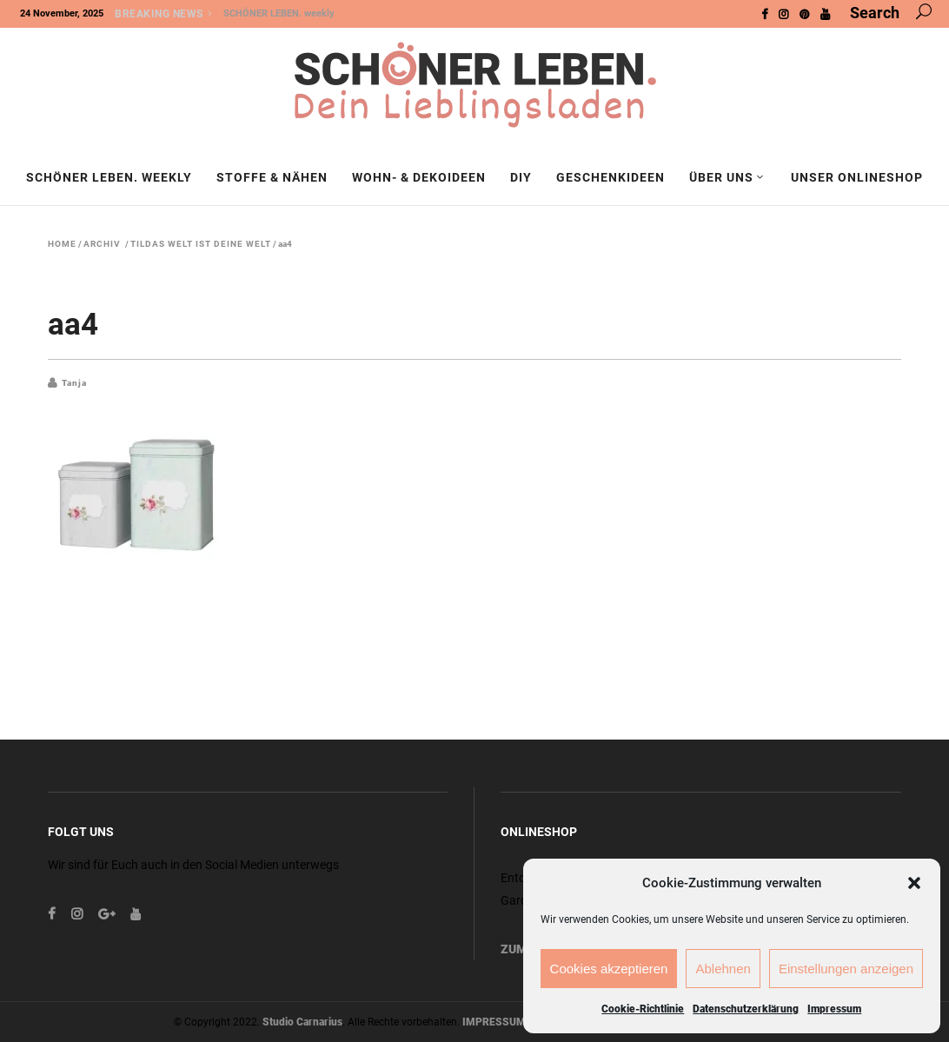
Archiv (102, 244)
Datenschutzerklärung (746, 1009)
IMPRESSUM (494, 1022)
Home (62, 244)
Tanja (74, 383)
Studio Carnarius (302, 1022)
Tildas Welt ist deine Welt (200, 244)
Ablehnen (722, 968)
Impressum (834, 1009)
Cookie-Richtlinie (642, 1009)
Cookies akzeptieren (609, 968)
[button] (914, 883)
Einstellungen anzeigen (846, 968)
